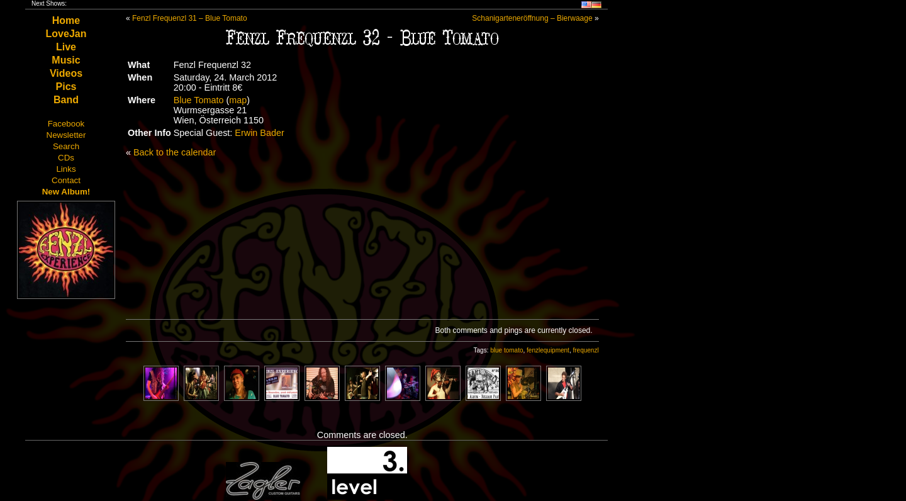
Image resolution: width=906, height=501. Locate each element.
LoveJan (66, 33)
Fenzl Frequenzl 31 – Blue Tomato (189, 18)
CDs (66, 157)
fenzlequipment (548, 350)
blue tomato (506, 350)
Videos (66, 73)
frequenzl (585, 350)
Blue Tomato (199, 100)
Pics (66, 86)
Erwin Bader (259, 133)
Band (66, 99)
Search (66, 146)
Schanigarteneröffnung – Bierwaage (532, 18)
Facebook (66, 123)
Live (66, 47)
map (238, 100)
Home (66, 20)
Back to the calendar (174, 152)
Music (66, 60)
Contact (66, 180)
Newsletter (66, 135)
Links (66, 169)
